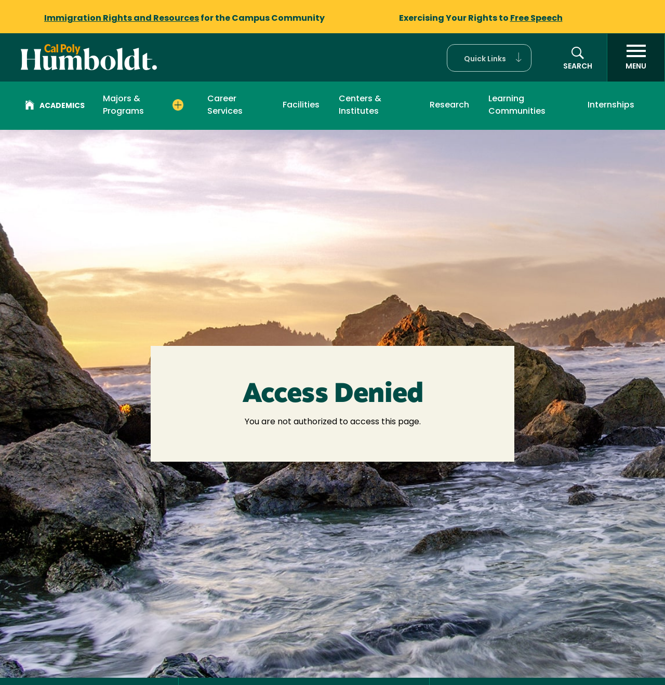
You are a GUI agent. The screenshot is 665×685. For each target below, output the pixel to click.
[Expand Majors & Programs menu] (178, 105)
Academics (55, 106)
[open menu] (636, 58)
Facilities (301, 105)
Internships (611, 105)
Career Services (225, 105)
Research (449, 105)
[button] (489, 58)
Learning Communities (517, 105)
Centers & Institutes (360, 105)
